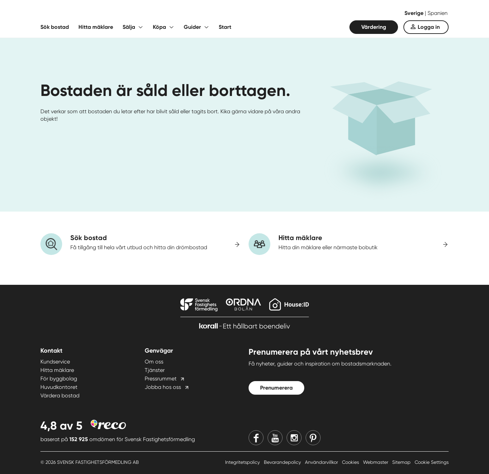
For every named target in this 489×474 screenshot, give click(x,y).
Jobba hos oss (163, 387)
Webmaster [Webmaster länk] (376, 462)
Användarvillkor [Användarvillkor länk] (322, 462)
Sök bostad (54, 27)
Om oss (154, 361)
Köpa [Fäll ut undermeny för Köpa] (159, 27)
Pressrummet (161, 378)
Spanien (438, 13)
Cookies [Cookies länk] (351, 462)
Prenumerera (276, 387)
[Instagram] (294, 437)
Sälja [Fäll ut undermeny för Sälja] (129, 27)
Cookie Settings (432, 462)
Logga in (429, 27)
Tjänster (155, 370)
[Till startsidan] (108, 13)
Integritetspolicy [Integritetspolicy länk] (243, 462)
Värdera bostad (59, 395)
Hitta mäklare (95, 27)
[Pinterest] (313, 437)
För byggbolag (58, 378)
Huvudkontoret (58, 387)
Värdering (373, 27)
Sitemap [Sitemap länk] (402, 462)
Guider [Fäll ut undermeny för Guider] (192, 27)
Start (225, 27)
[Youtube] (275, 437)
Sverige (414, 13)
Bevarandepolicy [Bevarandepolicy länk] (283, 462)
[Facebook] (256, 437)
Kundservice (55, 361)
